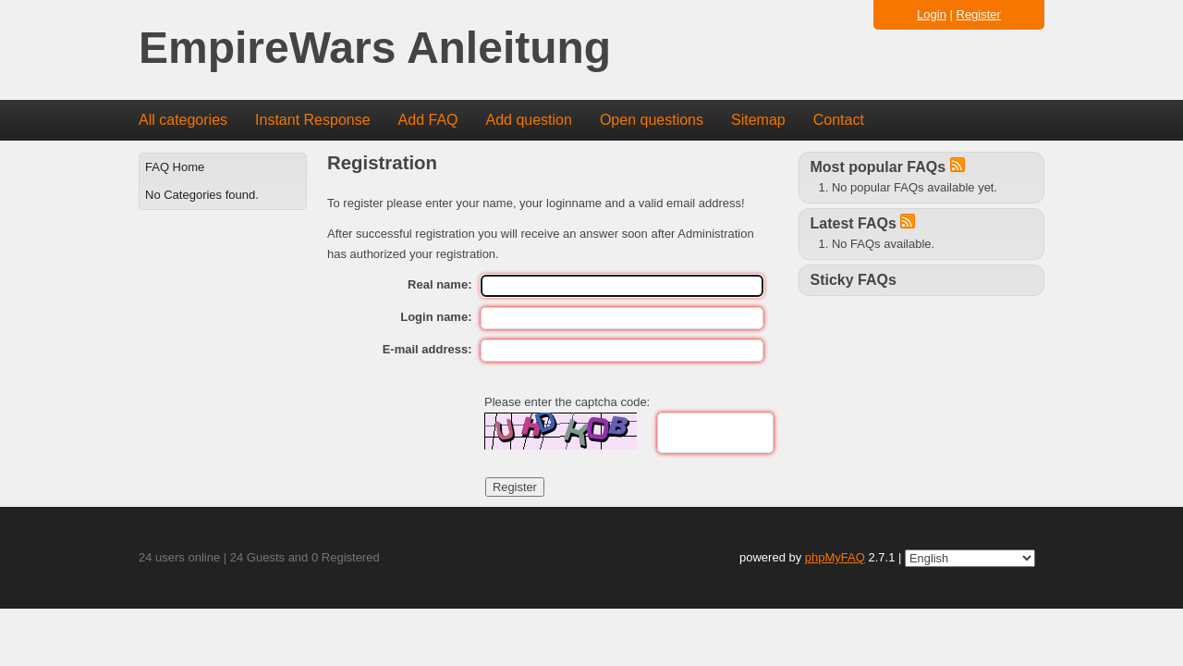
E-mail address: (427, 349)
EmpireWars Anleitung (375, 48)
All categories (183, 120)
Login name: (435, 317)
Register (979, 14)
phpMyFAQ (835, 557)
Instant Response (313, 120)
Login (931, 14)
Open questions (651, 120)
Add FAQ (428, 120)
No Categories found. (202, 195)
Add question (529, 120)
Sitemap (758, 120)
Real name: (439, 284)
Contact (838, 120)
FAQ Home (174, 167)
